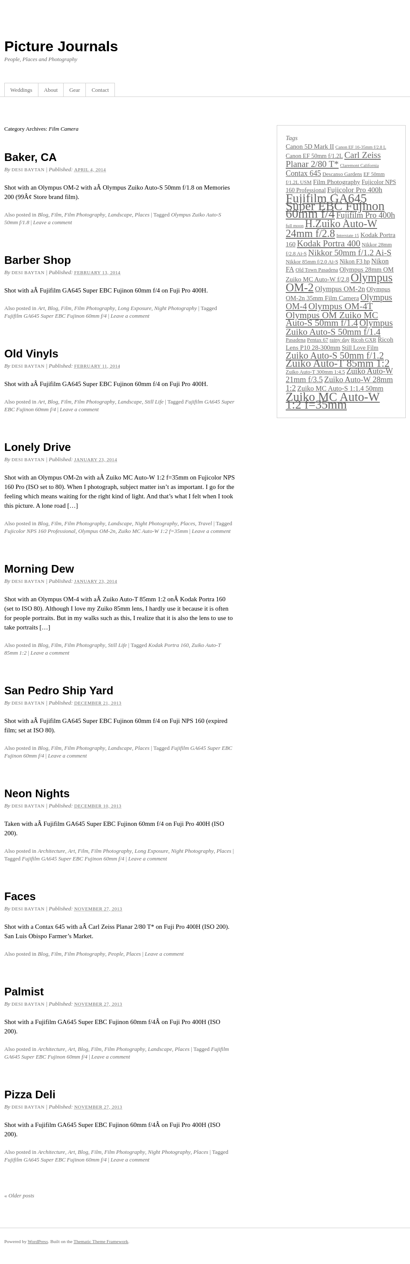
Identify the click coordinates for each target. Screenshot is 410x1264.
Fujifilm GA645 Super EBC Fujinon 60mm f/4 (55, 316)
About (51, 90)
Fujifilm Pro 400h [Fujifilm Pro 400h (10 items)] (365, 215)
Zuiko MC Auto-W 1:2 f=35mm (153, 531)
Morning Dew (39, 568)
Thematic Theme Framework (100, 1241)
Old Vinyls (31, 353)
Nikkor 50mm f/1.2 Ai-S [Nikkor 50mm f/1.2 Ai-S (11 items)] (350, 252)
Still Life (154, 401)
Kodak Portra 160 (168, 645)
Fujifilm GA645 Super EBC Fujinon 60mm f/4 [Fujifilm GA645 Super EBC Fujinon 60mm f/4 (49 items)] (335, 205)
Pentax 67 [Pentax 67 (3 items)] (317, 340)
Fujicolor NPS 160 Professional (40, 531)
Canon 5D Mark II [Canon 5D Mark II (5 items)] (310, 146)
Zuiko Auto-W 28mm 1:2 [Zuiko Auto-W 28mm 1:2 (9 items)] (339, 383)
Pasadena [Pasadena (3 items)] (296, 340)
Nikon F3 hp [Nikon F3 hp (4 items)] (355, 261)
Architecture (51, 851)
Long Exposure (135, 308)
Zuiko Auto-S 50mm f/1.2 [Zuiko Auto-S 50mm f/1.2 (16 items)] (335, 355)
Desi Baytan (28, 169)
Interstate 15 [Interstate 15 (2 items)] (348, 235)
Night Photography (175, 308)
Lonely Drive (37, 447)
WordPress (38, 1241)
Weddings (21, 90)
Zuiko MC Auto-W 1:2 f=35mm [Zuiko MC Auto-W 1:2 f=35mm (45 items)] (333, 400)
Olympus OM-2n (96, 531)
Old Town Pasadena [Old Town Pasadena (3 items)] (317, 270)
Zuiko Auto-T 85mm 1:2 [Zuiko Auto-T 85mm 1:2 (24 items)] (338, 363)
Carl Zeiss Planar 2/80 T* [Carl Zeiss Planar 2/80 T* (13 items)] (333, 159)
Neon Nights (37, 793)
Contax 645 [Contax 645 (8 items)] (303, 173)
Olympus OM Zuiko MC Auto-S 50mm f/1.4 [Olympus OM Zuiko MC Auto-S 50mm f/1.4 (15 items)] (332, 319)
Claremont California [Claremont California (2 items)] (359, 165)
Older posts (19, 1195)
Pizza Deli (30, 1094)
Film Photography (84, 214)
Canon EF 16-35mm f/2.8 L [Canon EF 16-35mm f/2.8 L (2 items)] (360, 147)
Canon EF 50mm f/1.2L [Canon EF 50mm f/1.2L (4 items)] (314, 155)
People (115, 954)
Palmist (24, 991)
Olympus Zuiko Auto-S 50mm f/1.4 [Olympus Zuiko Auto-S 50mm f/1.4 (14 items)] (339, 327)
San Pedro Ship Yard (58, 690)
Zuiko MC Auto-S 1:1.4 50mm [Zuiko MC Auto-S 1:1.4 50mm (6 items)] (340, 388)
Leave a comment (52, 222)
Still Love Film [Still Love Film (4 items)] (360, 347)
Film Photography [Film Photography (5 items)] (336, 181)
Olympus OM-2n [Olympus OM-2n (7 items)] (340, 289)
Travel (205, 523)
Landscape (120, 214)
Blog (43, 214)
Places (142, 214)
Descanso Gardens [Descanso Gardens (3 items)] (342, 174)
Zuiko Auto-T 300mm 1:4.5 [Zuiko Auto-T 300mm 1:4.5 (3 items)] (315, 372)
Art (41, 308)
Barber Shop (37, 260)
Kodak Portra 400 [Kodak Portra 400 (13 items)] (328, 243)
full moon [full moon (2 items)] (295, 225)
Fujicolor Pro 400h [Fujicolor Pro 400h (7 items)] (354, 190)
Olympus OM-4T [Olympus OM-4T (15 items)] (340, 306)
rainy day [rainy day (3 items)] (340, 340)
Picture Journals (61, 46)
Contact (99, 90)
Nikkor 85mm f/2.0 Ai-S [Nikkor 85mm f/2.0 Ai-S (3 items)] (312, 262)
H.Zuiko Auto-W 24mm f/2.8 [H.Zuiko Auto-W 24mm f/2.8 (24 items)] (331, 228)
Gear (74, 90)
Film (56, 214)
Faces (20, 896)
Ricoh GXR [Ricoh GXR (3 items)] (363, 340)
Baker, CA (30, 157)
